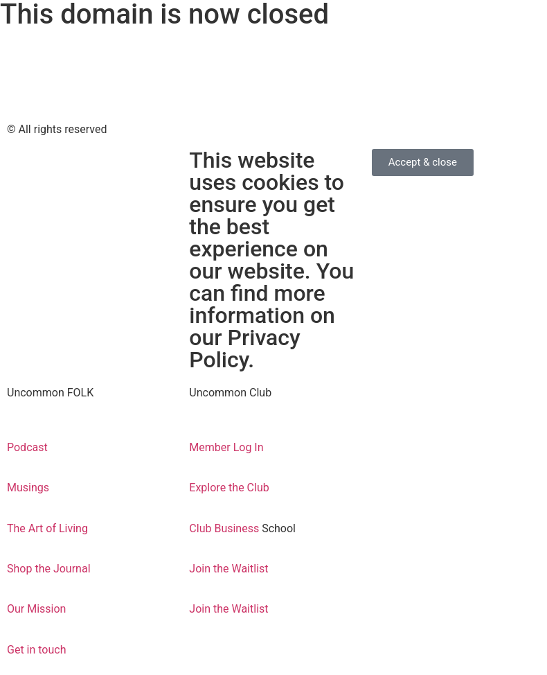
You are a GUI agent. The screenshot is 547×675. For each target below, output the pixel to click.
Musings (28, 487)
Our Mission (36, 608)
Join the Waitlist (228, 568)
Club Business (225, 528)
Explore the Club (229, 487)
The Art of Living (47, 528)
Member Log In (226, 447)
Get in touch (36, 649)
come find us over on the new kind (84, 50)
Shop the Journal (49, 568)
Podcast (29, 447)
